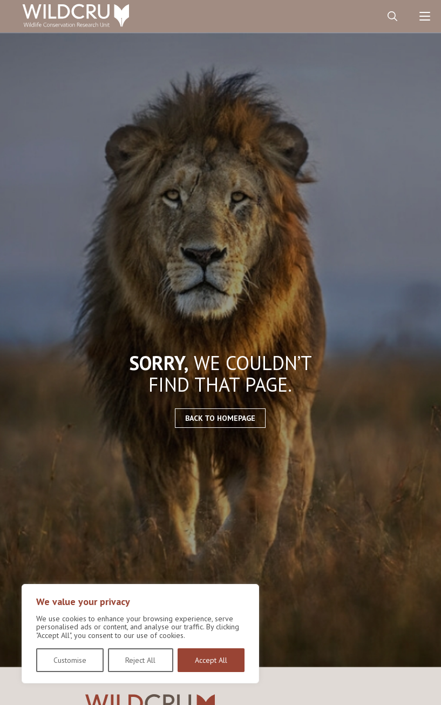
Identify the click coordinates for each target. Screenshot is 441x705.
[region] (140, 633)
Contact (360, 16)
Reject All (140, 660)
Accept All (211, 660)
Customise (69, 660)
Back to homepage (220, 418)
